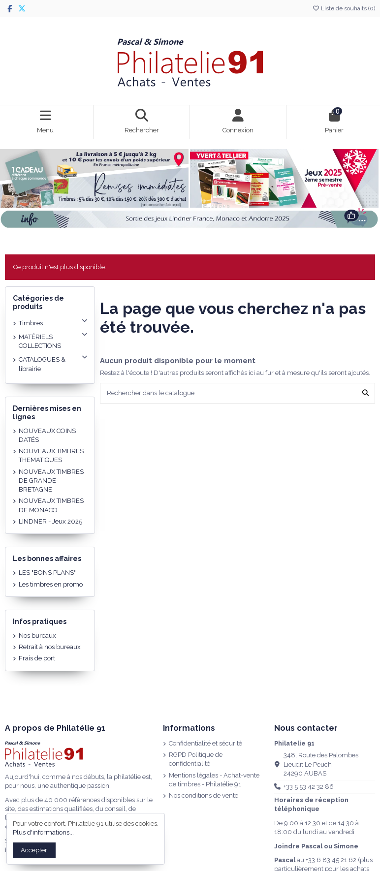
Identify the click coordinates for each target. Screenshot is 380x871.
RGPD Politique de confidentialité (195, 759)
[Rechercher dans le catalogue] (365, 393)
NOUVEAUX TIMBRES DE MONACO (51, 505)
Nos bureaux (37, 635)
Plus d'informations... (43, 832)
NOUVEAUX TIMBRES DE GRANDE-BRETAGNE (51, 480)
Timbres (31, 323)
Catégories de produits (38, 302)
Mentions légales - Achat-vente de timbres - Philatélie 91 (214, 780)
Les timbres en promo (51, 584)
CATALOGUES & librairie (42, 364)
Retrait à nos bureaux (50, 647)
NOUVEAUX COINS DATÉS (47, 435)
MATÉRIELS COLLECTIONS (40, 341)
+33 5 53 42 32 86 (309, 786)
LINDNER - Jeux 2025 (50, 521)
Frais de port (37, 658)
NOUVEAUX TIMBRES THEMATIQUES (51, 455)
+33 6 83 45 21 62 (331, 860)
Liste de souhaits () (343, 8)
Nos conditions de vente (203, 795)
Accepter (34, 850)
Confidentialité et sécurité (205, 743)
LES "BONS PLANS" (47, 572)
